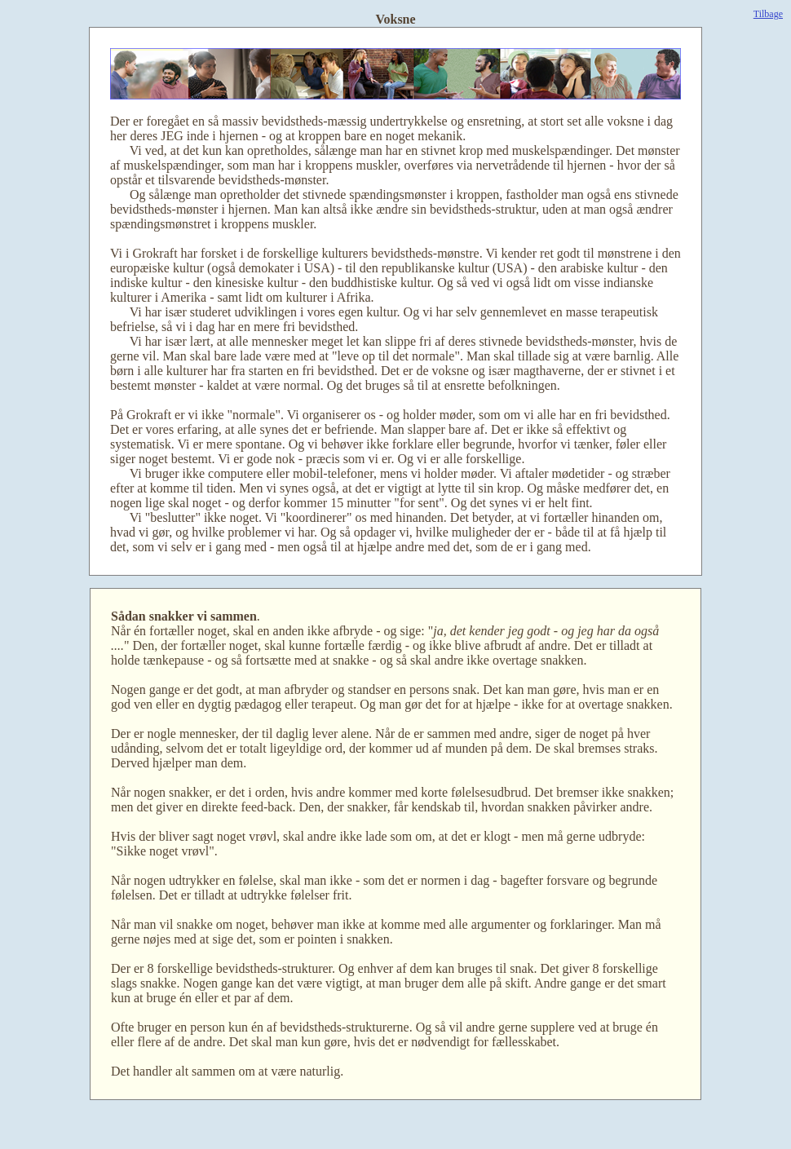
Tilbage (768, 14)
